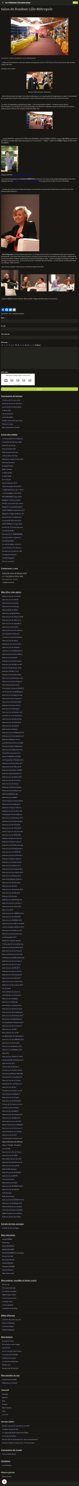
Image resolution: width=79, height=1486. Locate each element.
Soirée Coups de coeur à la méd (12, 831)
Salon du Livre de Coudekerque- (12, 1012)
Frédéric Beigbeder (8, 1330)
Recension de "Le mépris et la (11, 517)
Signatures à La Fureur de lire (11, 644)
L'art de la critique (8, 1326)
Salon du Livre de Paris (9, 886)
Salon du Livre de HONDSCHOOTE (13, 732)
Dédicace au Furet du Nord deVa (12, 947)
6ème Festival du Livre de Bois (12, 1206)
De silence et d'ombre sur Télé (12, 551)
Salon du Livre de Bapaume (11, 804)
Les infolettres (7, 1465)
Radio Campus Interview (10, 452)
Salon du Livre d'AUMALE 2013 (12, 1050)
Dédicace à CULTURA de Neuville (12, 845)
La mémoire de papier (9, 1291)
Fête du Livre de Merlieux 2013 (12, 1046)
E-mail (3, 326)
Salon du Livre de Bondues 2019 (12, 818)
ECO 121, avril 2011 (8, 561)
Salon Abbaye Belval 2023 (10, 685)
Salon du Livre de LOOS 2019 (11, 722)
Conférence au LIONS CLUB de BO (13, 958)
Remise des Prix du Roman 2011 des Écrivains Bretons (20, 1439)
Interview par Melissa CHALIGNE (12, 1073)
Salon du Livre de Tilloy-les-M (11, 767)
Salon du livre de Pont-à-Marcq (12, 630)
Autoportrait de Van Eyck (10, 1368)
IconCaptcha (17, 384)
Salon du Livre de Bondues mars (12, 678)
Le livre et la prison (8, 1179)
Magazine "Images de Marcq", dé (13, 514)
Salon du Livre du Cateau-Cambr (12, 617)
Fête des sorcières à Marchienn (12, 746)
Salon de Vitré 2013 (8, 1063)
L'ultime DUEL (6, 410)
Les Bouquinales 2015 (9, 937)
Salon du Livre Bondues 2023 (11, 702)
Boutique (5, 1394)
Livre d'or (5, 1414)
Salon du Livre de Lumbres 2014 (12, 985)
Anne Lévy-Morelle (8, 1260)
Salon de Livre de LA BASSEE (11, 1172)
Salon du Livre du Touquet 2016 (12, 869)
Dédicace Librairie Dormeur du (12, 838)
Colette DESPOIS (7, 1263)
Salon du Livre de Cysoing (10, 606)
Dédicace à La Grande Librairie (12, 862)
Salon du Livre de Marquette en (12, 651)
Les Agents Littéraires (9, 554)
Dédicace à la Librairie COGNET (12, 770)
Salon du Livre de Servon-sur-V (12, 1128)
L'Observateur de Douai (9, 456)
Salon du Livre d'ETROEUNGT (11, 1101)
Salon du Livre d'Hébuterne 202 (12, 750)
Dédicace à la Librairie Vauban (12, 661)
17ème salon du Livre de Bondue (12, 944)
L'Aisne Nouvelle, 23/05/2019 (11, 486)
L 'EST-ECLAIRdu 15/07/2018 (11, 493)
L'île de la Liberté (7, 414)
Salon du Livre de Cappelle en (11, 623)
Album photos (6, 1408)
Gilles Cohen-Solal (8, 1273)
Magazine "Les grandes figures (12, 507)
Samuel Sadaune (7, 1270)
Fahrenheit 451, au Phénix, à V (12, 1084)
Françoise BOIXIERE (8, 1266)
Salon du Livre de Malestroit (11, 1118)
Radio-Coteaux (7, 469)
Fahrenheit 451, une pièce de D (12, 1077)
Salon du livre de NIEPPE (10, 1176)
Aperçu (37, 345)
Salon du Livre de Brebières (11, 613)
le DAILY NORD (6, 476)
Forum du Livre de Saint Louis (11, 790)
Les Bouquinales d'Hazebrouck (12, 1138)
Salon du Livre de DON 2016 (11, 893)
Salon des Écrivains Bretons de (12, 1162)
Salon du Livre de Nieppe (10, 998)
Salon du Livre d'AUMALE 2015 (12, 920)
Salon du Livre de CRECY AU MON (13, 923)
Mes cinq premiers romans (11, 427)
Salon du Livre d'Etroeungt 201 (12, 975)
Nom (2, 318)
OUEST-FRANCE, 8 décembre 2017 (13, 510)
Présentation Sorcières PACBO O (13, 688)
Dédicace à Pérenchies (9, 896)
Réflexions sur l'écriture (9, 1383)
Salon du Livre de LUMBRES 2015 (13, 913)
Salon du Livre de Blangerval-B (12, 1203)
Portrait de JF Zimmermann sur (12, 527)
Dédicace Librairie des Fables (11, 1217)
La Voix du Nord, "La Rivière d (11, 537)
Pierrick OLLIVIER (7, 1256)
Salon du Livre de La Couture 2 (12, 681)
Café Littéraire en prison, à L (11, 992)
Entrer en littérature (8, 1323)
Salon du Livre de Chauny (10, 784)
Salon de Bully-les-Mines (10, 610)
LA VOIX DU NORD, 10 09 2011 (12, 544)
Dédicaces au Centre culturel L (12, 971)
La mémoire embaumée (10, 1361)
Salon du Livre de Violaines (11, 647)
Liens (4, 1411)
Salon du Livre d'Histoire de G (11, 876)
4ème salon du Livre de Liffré (11, 1121)
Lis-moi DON (6, 1148)
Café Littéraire (7, 1193)
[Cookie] (4, 1481)
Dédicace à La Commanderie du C (13, 736)
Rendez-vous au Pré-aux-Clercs (12, 420)
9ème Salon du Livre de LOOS (11, 1159)
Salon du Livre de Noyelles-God (12, 712)
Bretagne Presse (7, 466)
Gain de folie (6, 1348)
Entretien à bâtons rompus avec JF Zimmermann (18, 1443)
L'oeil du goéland (7, 1305)
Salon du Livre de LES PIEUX (11, 825)
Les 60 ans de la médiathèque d (12, 692)
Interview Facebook (8, 462)
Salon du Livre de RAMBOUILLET (12, 1186)
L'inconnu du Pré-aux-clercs (11, 400)
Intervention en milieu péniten (12, 1005)
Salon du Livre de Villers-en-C (11, 620)
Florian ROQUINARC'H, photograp (13, 1253)
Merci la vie (5, 1284)
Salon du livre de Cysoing (10, 603)
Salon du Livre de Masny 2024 (12, 777)
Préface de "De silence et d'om (12, 1104)
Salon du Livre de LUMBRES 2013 (13, 1039)
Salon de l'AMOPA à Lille (10, 794)
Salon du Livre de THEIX (10, 1155)
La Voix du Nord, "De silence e (11, 548)
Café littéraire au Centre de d (11, 995)
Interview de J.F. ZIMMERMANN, (12, 534)
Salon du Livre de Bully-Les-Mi (12, 664)
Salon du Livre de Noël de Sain (12, 719)
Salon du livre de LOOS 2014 (11, 978)
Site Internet (5, 334)
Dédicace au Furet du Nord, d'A (12, 811)
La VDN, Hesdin (7, 473)
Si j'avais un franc (8, 1341)
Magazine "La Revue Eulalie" (11, 500)
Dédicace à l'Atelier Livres (10, 671)
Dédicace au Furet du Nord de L (12, 934)
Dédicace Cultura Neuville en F (12, 773)
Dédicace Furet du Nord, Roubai (12, 821)
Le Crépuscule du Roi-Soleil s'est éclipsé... (15, 1433)
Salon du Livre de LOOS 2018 (11, 828)
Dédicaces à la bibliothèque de (12, 900)
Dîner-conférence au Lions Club (12, 954)
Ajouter (39, 389)
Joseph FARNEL (7, 1239)
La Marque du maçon (9, 1358)
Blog (3, 1401)
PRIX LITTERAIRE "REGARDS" (11, 1145)
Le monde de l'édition (9, 1436)
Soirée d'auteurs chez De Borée (12, 801)
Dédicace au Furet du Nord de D (12, 763)
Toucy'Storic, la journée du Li (11, 753)
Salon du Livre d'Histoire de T (11, 865)
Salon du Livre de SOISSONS (11, 835)
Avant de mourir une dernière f (12, 403)
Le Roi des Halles (7, 417)
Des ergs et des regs (8, 1288)
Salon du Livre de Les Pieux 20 (12, 951)
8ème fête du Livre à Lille (10, 1033)
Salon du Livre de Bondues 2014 (12, 1015)
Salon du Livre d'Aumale (10, 1002)
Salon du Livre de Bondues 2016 (12, 889)
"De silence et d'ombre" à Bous (12, 1070)
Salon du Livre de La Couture (11, 596)
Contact (4, 1404)
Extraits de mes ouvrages (10, 1228)
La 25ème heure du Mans (10, 1108)
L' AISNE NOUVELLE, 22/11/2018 (12, 490)
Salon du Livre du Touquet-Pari (12, 981)
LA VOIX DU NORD (8, 531)
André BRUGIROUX (8, 1246)
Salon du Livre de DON (9, 1029)
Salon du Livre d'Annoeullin (11, 1043)
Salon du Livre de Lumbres (10, 1166)
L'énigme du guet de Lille (10, 1429)
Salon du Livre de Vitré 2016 (11, 883)
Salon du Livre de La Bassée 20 (12, 1114)
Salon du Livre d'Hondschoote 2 (12, 848)
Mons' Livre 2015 (7, 910)
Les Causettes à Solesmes (11, 634)
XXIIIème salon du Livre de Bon (12, 1213)
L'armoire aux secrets (9, 1298)
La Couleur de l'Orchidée (10, 1355)
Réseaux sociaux (7, 424)
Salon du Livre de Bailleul (10, 1111)
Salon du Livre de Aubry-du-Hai (12, 695)
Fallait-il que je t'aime (9, 1295)
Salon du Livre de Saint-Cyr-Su (12, 930)
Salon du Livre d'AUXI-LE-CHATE (12, 1056)
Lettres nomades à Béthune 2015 (13, 927)
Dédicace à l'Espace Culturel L (11, 808)
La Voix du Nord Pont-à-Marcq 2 (12, 439)
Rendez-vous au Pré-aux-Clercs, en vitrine (16, 1426)
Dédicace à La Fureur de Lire (11, 705)
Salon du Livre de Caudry (10, 627)
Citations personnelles (9, 1379)
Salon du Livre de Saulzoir (10, 726)
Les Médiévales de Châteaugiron (12, 1036)
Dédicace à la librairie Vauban (11, 787)
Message (4, 342)
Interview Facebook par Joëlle (12, 668)
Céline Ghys (6, 1242)
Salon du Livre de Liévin (9, 657)
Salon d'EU (5, 1053)
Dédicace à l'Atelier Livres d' (11, 739)
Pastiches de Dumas (9, 445)
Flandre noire (6, 1365)
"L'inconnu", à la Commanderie (12, 637)
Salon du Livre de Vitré (9, 1135)
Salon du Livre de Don (9, 1087)
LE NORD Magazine (8, 558)
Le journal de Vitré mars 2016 (11, 520)
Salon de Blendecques (9, 1169)
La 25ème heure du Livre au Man (12, 743)
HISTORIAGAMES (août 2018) (12, 497)
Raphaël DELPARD (8, 1249)
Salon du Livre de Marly (9, 797)
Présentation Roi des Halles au (12, 814)
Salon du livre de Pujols (9, 1183)
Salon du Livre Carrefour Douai (12, 1009)
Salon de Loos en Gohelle (10, 600)
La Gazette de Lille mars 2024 (11, 442)
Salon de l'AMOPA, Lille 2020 (11, 756)
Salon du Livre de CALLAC (10, 1189)
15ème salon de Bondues (10, 1067)
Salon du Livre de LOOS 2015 (11, 906)
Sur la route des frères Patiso (11, 1351)
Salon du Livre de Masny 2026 (14, 573)
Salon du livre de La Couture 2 (11, 698)
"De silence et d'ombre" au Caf (12, 1091)
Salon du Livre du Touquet (10, 1097)
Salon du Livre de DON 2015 (11, 968)
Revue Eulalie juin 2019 (9, 483)
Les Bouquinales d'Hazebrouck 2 (12, 760)
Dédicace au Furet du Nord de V (12, 855)
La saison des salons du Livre (11, 1319)
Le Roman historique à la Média (12, 1210)
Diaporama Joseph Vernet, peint (12, 459)
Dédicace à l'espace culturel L (11, 940)
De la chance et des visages (11, 1344)
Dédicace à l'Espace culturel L (11, 859)
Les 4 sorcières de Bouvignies (11, 407)
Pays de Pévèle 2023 (9, 449)
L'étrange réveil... (7, 1301)
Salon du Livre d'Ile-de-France (11, 1152)
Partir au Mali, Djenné (9, 1454)
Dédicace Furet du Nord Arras (11, 675)
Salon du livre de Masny (10, 729)
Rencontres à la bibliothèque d (12, 1019)
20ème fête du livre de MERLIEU (12, 1125)
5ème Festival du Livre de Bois (12, 1131)
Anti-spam (4, 372)
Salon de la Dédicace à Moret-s (12, 879)
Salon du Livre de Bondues (10, 709)
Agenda (4, 1397)
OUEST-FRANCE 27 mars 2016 (12, 524)
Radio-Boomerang (8, 1196)
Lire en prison (6, 988)
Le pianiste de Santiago (9, 1308)
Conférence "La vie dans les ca (12, 715)
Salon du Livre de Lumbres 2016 (12, 872)
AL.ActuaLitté (6, 479)
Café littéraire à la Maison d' (11, 1094)
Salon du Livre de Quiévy (10, 640)
